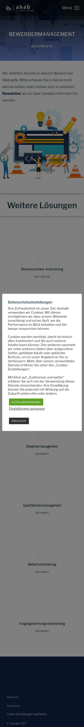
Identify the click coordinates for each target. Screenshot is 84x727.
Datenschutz (19, 420)
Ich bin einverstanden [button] (26, 402)
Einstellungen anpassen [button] (27, 409)
